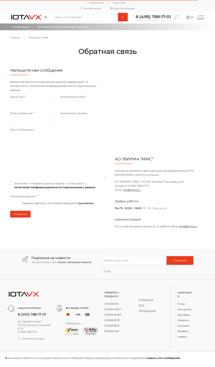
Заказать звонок (91, 8)
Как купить (184, 309)
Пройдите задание (24, 196)
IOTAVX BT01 (112, 320)
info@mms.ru (131, 190)
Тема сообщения (22, 113)
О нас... (182, 303)
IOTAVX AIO (111, 303)
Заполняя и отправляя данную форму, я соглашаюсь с (52, 185)
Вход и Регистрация (122, 8)
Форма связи (96, 3)
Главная (15, 37)
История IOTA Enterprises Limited (62, 26)
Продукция (20, 26)
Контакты (184, 325)
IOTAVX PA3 (111, 331)
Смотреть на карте (32, 338)
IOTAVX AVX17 (112, 309)
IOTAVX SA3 (146, 300)
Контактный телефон (74, 113)
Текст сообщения (22, 129)
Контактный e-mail (73, 96)
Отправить (180, 260)
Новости (183, 320)
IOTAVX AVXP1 (113, 314)
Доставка (184, 314)
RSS (107, 271)
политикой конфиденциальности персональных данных (54, 187)
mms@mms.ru (187, 226)
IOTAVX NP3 (111, 325)
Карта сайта (119, 3)
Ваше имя (17, 96)
